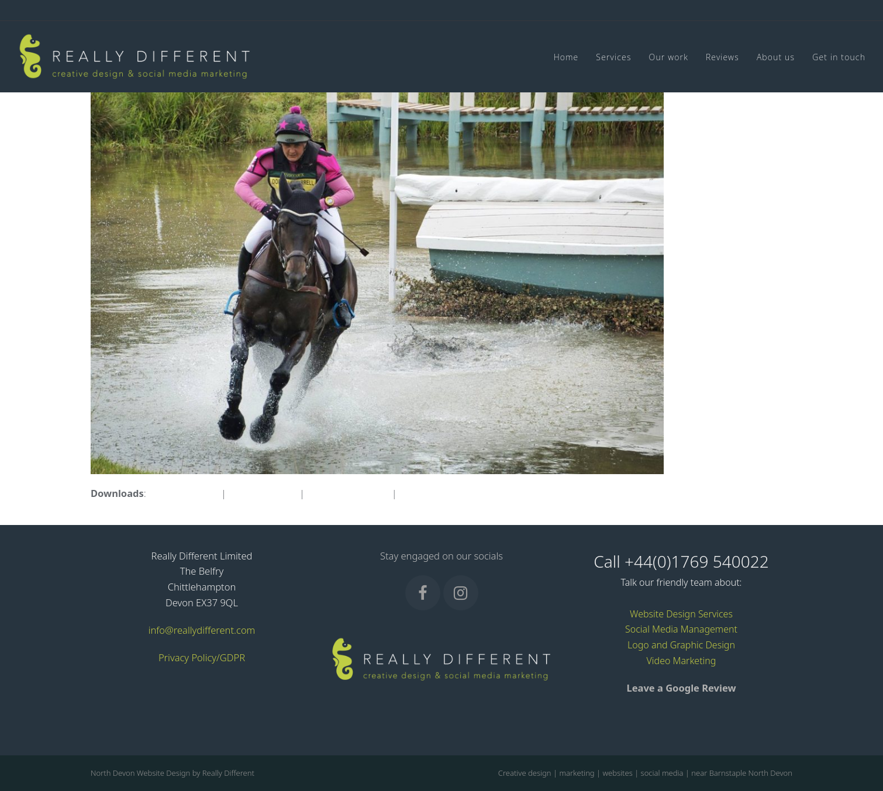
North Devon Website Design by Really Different (172, 773)
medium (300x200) (348, 493)
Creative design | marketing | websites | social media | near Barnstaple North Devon (645, 773)
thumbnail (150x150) (444, 493)
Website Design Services (681, 613)
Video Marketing (681, 660)
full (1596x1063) (184, 493)
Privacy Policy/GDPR (201, 657)
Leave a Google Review (681, 688)
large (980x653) (262, 493)
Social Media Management (681, 629)
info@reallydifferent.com (202, 630)
